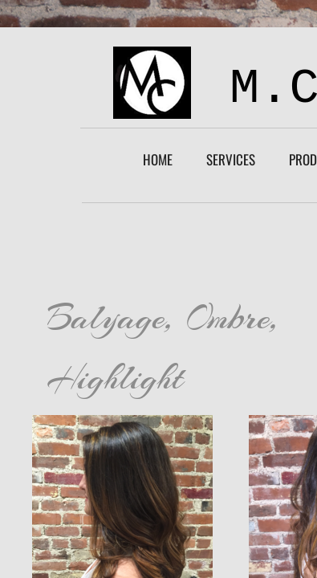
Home (158, 159)
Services (230, 159)
